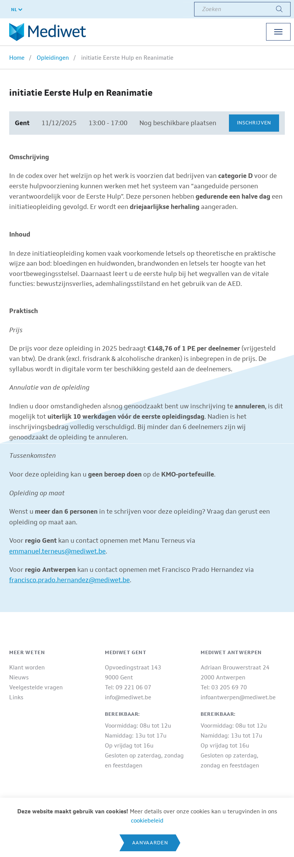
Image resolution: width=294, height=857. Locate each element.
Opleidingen (53, 57)
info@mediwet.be (128, 697)
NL (16, 10)
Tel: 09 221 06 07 (128, 687)
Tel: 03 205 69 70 (224, 687)
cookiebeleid (147, 820)
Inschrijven (254, 122)
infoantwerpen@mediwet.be (238, 697)
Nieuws (19, 677)
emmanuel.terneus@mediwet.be (57, 551)
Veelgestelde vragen (36, 687)
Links (16, 697)
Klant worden (27, 667)
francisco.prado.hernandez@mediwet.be (69, 580)
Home (16, 57)
